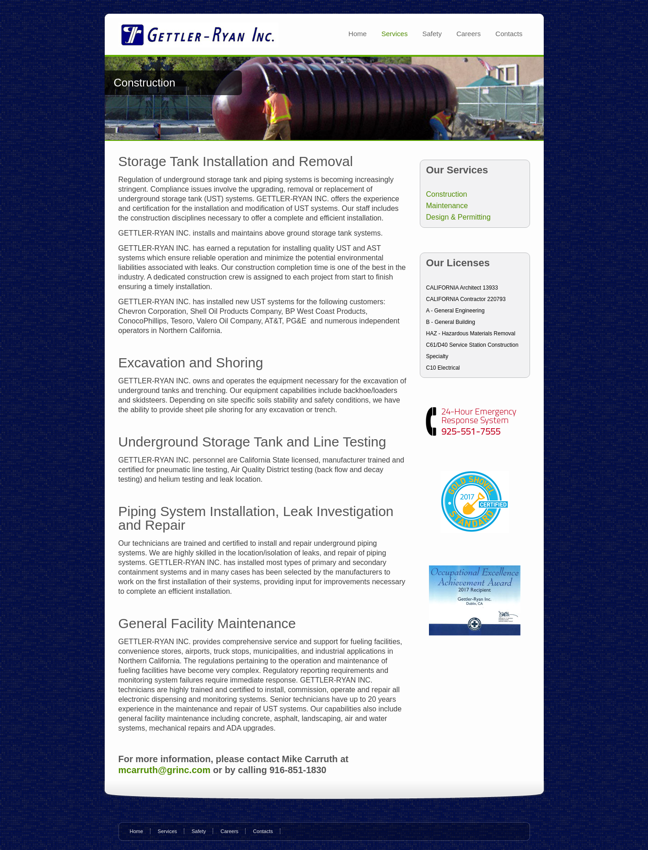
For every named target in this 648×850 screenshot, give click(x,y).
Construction (446, 194)
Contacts (508, 34)
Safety (432, 34)
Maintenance (447, 206)
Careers (468, 34)
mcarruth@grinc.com (165, 770)
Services (394, 34)
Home (357, 34)
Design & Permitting (458, 217)
